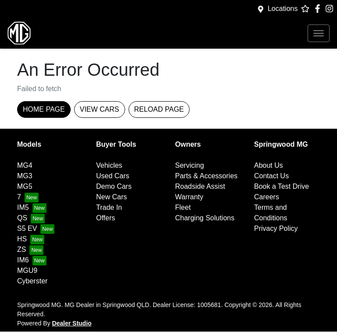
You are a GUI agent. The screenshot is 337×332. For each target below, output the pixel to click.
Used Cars (112, 176)
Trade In (109, 207)
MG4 (24, 165)
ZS (21, 249)
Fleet (183, 207)
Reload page (159, 109)
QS (22, 218)
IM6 (23, 260)
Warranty (189, 197)
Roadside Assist (200, 186)
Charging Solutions (204, 218)
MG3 (24, 176)
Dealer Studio (71, 323)
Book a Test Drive (281, 186)
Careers (266, 197)
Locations (283, 8)
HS (22, 239)
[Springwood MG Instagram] (331, 8)
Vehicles (109, 165)
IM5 (23, 207)
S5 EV (27, 228)
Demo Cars (114, 186)
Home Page (44, 109)
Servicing (189, 165)
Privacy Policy (276, 228)
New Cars (111, 197)
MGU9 (27, 270)
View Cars (99, 109)
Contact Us (271, 176)
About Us (268, 165)
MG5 (24, 186)
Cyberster (32, 281)
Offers (105, 218)
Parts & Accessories (206, 176)
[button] (319, 33)
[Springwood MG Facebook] (319, 8)
